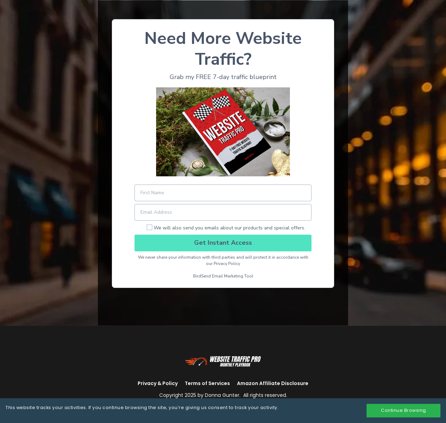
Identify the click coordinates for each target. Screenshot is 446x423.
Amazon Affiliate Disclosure (272, 383)
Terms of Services (207, 383)
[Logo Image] (223, 361)
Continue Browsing (403, 410)
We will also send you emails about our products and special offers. (229, 228)
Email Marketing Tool (232, 276)
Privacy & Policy (158, 383)
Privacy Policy (227, 263)
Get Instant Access (223, 242)
